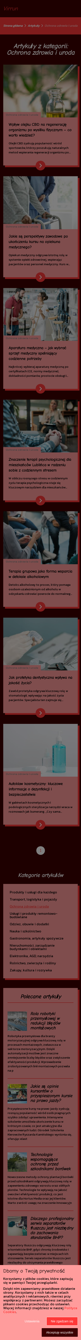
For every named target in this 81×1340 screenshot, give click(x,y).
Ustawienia (32, 1321)
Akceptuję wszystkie (59, 1332)
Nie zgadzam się (62, 1321)
